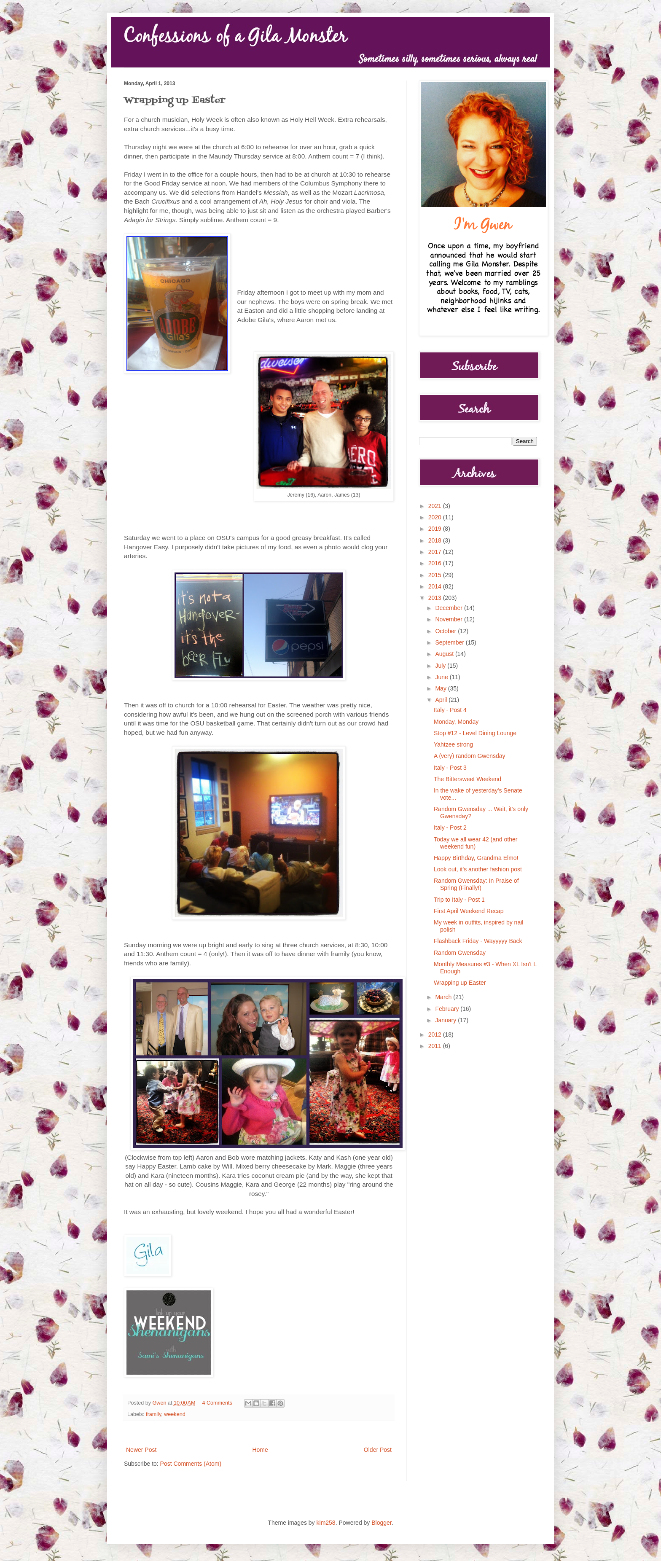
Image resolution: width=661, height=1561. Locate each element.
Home (260, 1449)
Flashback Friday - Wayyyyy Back (478, 941)
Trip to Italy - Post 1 (459, 899)
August (445, 653)
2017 (435, 551)
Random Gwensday (460, 952)
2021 (435, 505)
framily (153, 1414)
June (442, 677)
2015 (435, 575)
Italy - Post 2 (450, 827)
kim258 (326, 1522)
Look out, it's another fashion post (478, 869)
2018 (435, 540)
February (447, 1008)
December (449, 608)
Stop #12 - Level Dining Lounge (475, 733)
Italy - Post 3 (450, 767)
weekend (174, 1414)
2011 (435, 1045)
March (444, 997)
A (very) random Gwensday (469, 755)
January (446, 1020)
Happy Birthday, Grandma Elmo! (476, 857)
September (450, 642)
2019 (435, 528)
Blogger (381, 1522)
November (449, 619)
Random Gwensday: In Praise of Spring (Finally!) (476, 884)
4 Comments (217, 1403)
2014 (435, 586)
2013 (435, 597)
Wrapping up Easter (460, 982)
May (441, 688)
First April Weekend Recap (468, 911)
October (446, 631)
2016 (435, 563)
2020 (435, 517)
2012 (435, 1034)
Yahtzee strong (453, 744)
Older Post (378, 1449)
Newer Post (141, 1449)
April (442, 699)
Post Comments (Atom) (190, 1463)
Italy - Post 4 (450, 710)
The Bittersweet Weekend (467, 779)
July (441, 665)
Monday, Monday (456, 721)
